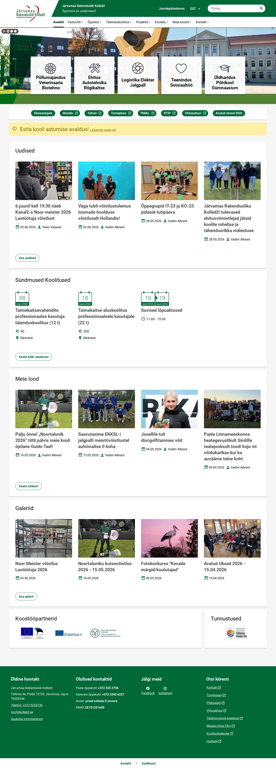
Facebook (148, 690)
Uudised (212, 741)
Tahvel (95, 113)
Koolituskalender (218, 733)
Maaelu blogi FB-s (219, 726)
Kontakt (202, 22)
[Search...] (261, 8)
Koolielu (162, 22)
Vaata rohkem (28, 486)
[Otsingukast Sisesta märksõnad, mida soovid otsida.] (236, 8)
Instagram (165, 690)
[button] (8, 31)
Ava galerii (26, 596)
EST (195, 9)
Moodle (71, 113)
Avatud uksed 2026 (229, 113)
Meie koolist (182, 22)
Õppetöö (95, 22)
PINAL (148, 113)
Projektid (143, 22)
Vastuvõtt (76, 22)
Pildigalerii (214, 703)
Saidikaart (149, 763)
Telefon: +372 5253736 (27, 705)
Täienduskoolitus (119, 22)
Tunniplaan (122, 113)
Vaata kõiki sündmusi (33, 357)
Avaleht (58, 22)
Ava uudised (27, 258)
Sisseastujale (43, 113)
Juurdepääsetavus (172, 8)
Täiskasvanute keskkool (223, 718)
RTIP (170, 113)
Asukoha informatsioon (27, 719)
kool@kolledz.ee (22, 712)
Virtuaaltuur (196, 113)
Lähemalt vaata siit (103, 130)
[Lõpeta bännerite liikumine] (4, 31)
